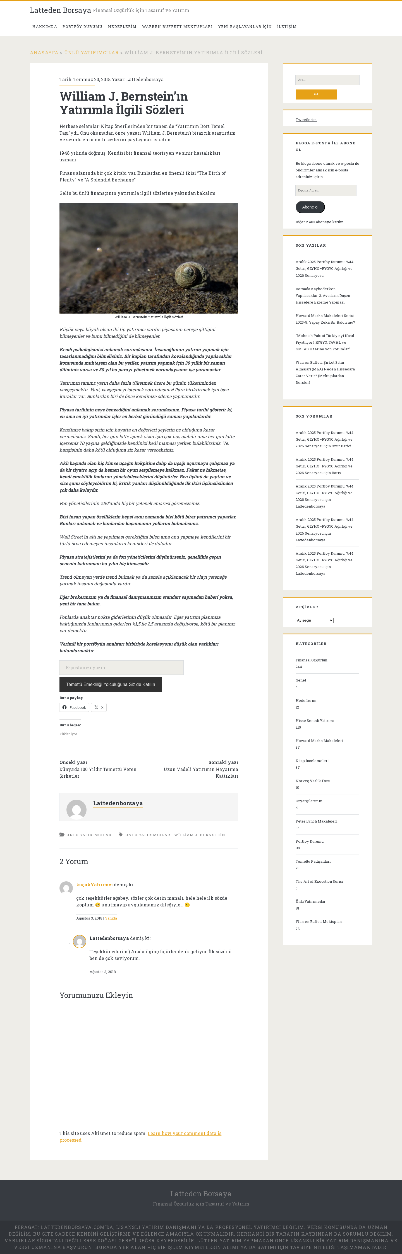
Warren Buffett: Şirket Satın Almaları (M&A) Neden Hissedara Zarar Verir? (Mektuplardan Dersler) (325, 372)
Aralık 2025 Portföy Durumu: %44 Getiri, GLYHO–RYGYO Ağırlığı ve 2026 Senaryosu (324, 268)
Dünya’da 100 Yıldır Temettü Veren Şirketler (98, 772)
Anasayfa (44, 52)
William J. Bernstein (199, 834)
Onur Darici (341, 445)
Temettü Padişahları (313, 861)
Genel (301, 680)
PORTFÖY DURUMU (82, 26)
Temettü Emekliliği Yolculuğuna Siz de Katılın (110, 684)
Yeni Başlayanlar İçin (245, 26)
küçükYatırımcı (94, 884)
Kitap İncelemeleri (312, 760)
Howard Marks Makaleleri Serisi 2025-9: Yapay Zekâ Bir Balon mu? (325, 319)
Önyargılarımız (309, 800)
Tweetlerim (306, 119)
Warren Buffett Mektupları (177, 26)
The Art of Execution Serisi (319, 881)
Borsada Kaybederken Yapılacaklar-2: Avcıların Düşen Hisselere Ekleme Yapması (323, 295)
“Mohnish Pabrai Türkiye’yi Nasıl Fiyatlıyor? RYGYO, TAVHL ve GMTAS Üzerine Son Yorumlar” (325, 342)
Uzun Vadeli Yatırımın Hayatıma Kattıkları (201, 772)
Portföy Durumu (310, 841)
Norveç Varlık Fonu (313, 780)
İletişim (286, 26)
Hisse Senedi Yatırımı (315, 720)
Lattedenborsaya (145, 79)
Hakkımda (44, 26)
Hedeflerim (122, 26)
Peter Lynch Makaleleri (316, 821)
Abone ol (310, 207)
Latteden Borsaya (60, 10)
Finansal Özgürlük (311, 660)
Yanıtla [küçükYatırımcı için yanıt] (111, 918)
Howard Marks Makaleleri (319, 740)
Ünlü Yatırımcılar (91, 52)
